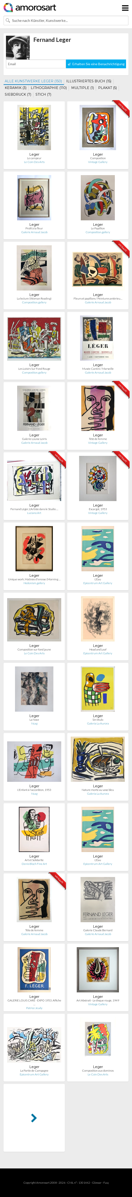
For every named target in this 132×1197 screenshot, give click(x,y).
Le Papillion (98, 228)
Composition (98, 158)
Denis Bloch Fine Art (34, 864)
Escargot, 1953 (98, 509)
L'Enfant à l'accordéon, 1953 (34, 790)
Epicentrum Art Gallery (97, 583)
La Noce (34, 719)
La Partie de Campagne (34, 1070)
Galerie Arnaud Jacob (34, 232)
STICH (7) (43, 94)
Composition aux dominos (98, 1070)
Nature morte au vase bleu (98, 790)
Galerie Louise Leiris (34, 439)
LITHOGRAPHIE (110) (49, 88)
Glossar (97, 1182)
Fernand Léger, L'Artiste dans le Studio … (34, 509)
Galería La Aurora (98, 723)
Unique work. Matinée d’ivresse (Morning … (34, 579)
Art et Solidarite (34, 860)
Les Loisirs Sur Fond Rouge (34, 368)
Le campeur (34, 158)
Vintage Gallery (97, 162)
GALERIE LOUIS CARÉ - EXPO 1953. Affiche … (34, 1002)
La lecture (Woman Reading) (34, 298)
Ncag (34, 723)
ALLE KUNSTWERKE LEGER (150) (33, 81)
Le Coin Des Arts (34, 162)
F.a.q (106, 1182)
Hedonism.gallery (34, 583)
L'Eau (98, 579)
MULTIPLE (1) (82, 88)
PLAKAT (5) (107, 88)
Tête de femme (34, 930)
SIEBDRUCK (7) (18, 94)
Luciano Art (34, 513)
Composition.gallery (98, 232)
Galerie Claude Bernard (97, 930)
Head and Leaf (98, 649)
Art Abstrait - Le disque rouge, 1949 (97, 1000)
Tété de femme (98, 439)
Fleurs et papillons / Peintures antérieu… (98, 298)
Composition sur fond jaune (34, 649)
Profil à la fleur (34, 228)
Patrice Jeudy (34, 1008)
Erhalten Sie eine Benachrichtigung (96, 64)
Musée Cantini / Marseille (98, 368)
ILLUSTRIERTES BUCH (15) (88, 81)
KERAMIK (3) (15, 88)
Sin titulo (97, 719)
